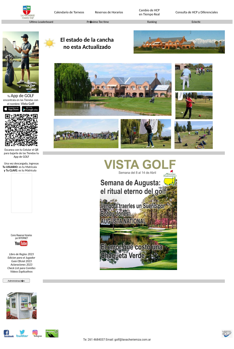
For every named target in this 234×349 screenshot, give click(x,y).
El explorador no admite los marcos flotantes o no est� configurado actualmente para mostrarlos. (88, 42)
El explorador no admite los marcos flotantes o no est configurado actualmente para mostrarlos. (21, 201)
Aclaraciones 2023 (21, 264)
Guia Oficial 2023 (21, 261)
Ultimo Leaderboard (41, 22)
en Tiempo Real (149, 14)
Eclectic (196, 22)
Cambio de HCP (149, 10)
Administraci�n (16, 280)
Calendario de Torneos (69, 12)
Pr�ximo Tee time (98, 22)
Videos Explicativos (21, 271)
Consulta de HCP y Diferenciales (197, 12)
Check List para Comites (22, 268)
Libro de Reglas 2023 (21, 254)
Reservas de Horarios (109, 12)
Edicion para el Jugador (21, 257)
